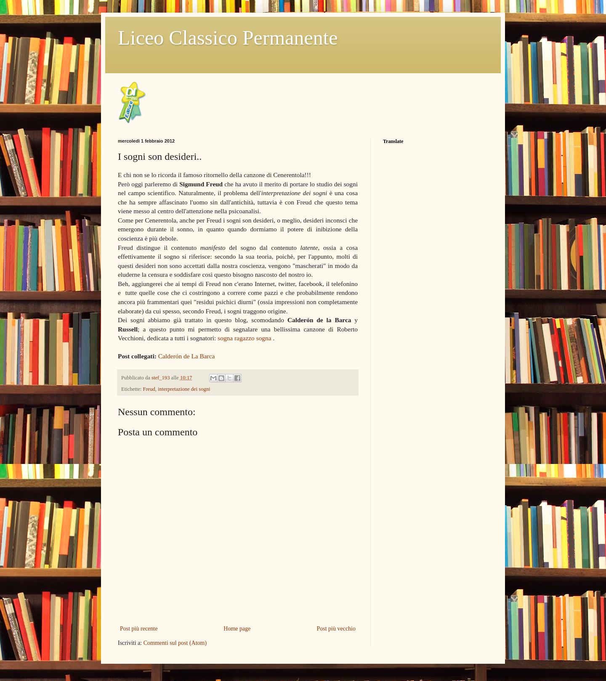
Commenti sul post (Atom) (175, 643)
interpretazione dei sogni (184, 389)
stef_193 (161, 378)
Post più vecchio (336, 628)
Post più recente (138, 628)
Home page (236, 628)
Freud (149, 389)
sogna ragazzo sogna (244, 338)
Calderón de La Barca (186, 356)
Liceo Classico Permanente (228, 37)
